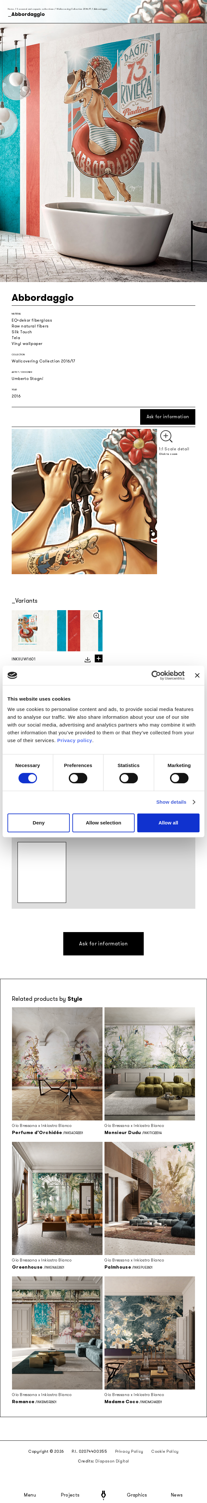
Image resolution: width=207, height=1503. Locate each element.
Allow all (168, 822)
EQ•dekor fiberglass (32, 320)
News (177, 1495)
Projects (70, 1495)
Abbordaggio (101, 8)
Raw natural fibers (30, 326)
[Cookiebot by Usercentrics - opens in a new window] (156, 675)
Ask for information (168, 417)
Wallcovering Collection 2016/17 (73, 8)
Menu (30, 1495)
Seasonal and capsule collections (35, 8)
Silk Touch (22, 332)
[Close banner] (197, 675)
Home (11, 8)
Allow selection (103, 822)
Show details (171, 802)
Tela (16, 337)
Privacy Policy (129, 1451)
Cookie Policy (165, 1451)
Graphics (137, 1495)
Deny (39, 822)
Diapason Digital (112, 1461)
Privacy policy (74, 740)
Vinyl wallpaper (27, 343)
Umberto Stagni (27, 378)
